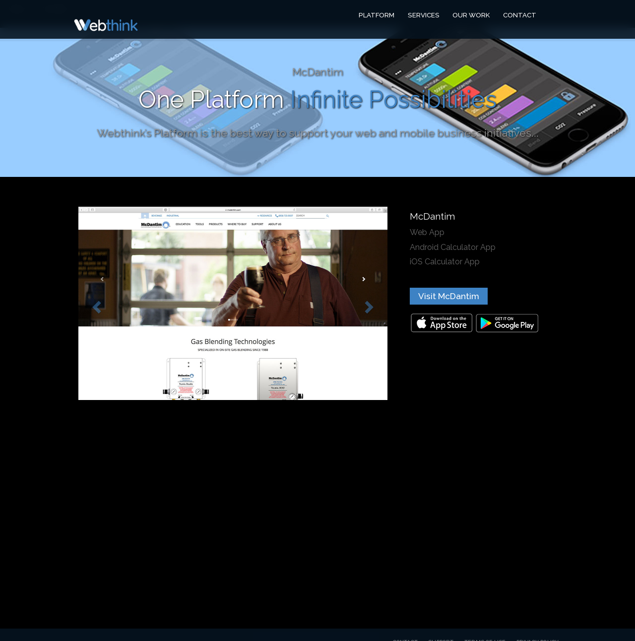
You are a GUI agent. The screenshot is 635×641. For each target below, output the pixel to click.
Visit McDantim (448, 296)
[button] (95, 303)
